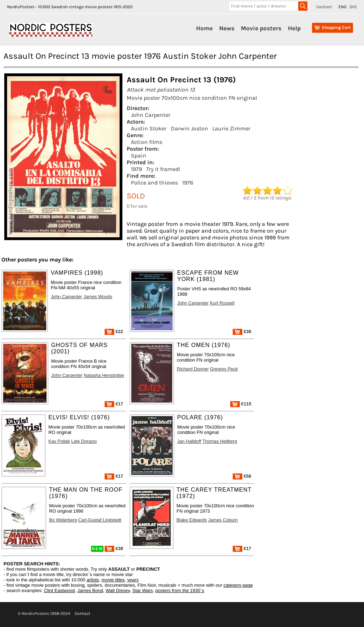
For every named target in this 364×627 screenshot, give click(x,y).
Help (294, 28)
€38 (242, 331)
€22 (114, 331)
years (133, 579)
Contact (324, 6)
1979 (136, 169)
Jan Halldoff (189, 441)
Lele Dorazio (84, 441)
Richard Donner (193, 369)
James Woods (97, 296)
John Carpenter (150, 115)
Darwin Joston (189, 128)
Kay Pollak (59, 441)
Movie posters (261, 28)
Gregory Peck (224, 369)
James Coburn (223, 520)
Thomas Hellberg (219, 441)
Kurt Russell (222, 303)
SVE (353, 6)
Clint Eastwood (59, 590)
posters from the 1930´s (179, 590)
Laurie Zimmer (231, 128)
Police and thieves (154, 182)
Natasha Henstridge (104, 375)
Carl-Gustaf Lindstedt (99, 520)
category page (238, 585)
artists (92, 579)
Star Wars (142, 590)
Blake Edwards (191, 520)
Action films (146, 142)
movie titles (113, 579)
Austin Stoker (149, 128)
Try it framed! (163, 169)
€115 (240, 403)
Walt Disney (118, 590)
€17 (114, 403)
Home (204, 28)
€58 (242, 476)
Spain (138, 155)
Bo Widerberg (63, 520)
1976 (187, 182)
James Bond (90, 590)
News (226, 28)
